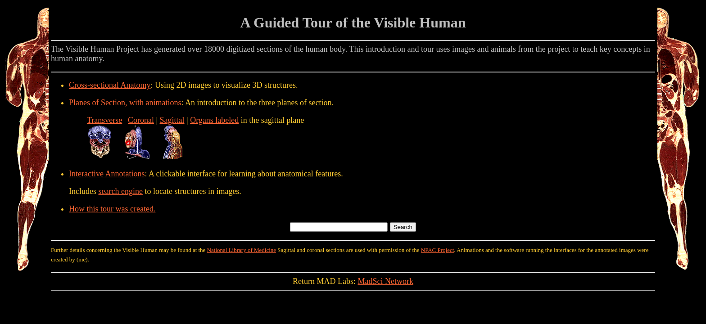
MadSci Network (385, 281)
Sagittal (172, 120)
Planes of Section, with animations (125, 102)
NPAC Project (437, 250)
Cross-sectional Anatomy (109, 85)
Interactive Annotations (107, 173)
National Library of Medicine (241, 250)
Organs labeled (214, 120)
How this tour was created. (112, 208)
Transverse (104, 120)
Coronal (141, 120)
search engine (120, 191)
